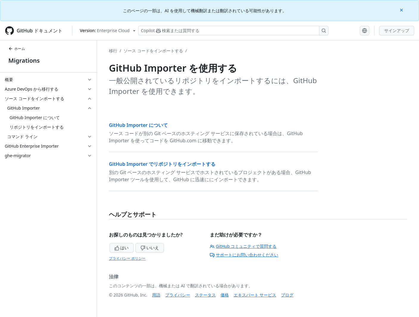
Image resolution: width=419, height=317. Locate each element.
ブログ (287, 295)
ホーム (16, 48)
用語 (156, 295)
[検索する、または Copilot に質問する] (233, 30)
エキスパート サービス (255, 295)
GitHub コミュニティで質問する (243, 246)
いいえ (149, 247)
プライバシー (177, 295)
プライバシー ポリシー (127, 258)
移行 (113, 50)
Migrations (24, 60)
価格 (225, 295)
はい (122, 247)
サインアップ (396, 30)
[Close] (402, 9)
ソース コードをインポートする (153, 50)
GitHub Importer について (138, 125)
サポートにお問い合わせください (244, 255)
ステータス (205, 295)
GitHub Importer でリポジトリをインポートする (162, 164)
